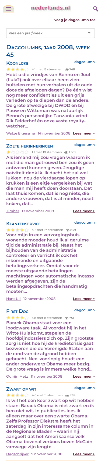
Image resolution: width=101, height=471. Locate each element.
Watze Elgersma (20, 133)
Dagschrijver (17, 454)
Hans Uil (13, 299)
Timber (12, 211)
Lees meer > (84, 133)
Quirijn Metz (17, 376)
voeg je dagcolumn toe (75, 20)
